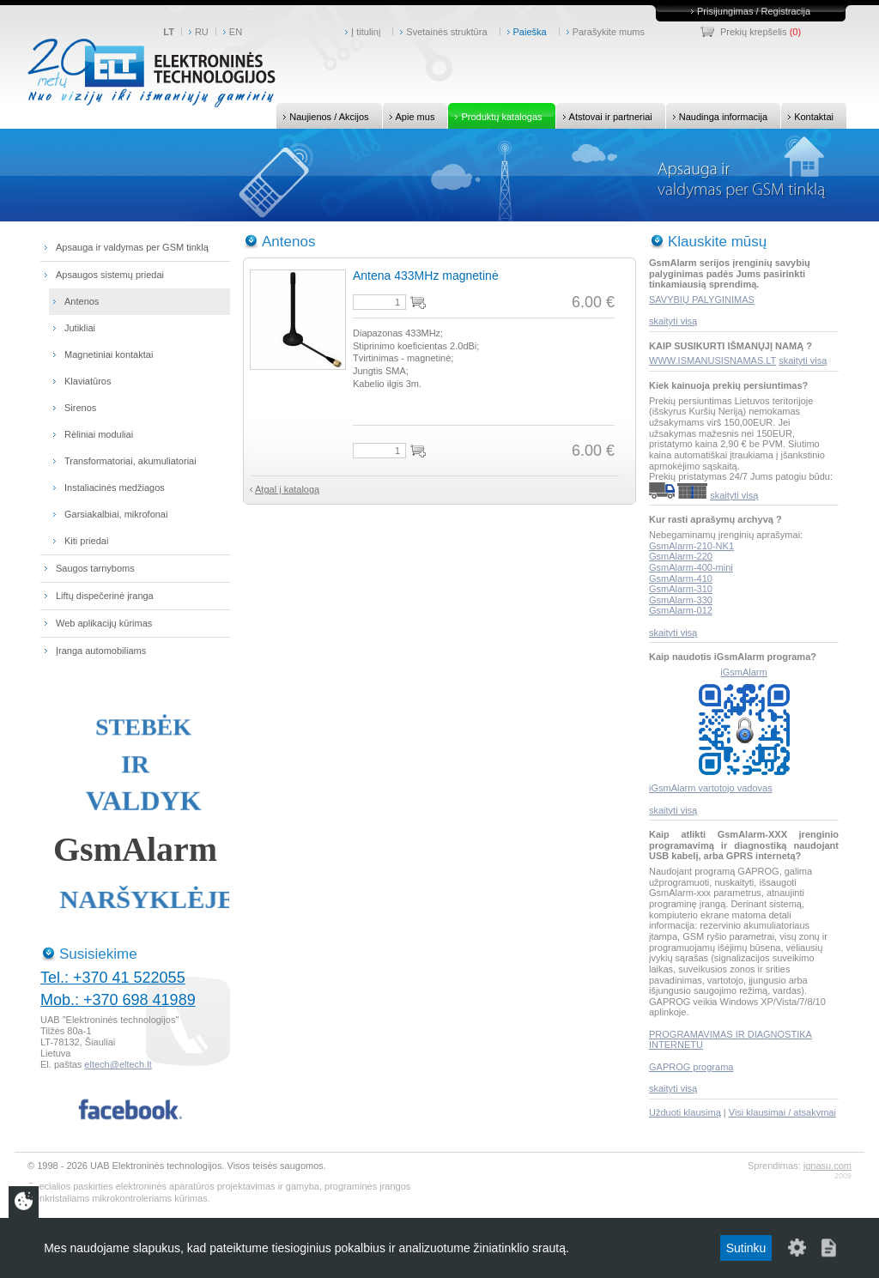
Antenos (81, 301)
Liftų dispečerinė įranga (105, 596)
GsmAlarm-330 (680, 600)
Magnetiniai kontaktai (108, 354)
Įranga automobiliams (101, 650)
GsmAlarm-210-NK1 (691, 546)
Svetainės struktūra (446, 32)
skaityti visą (673, 321)
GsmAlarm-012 (680, 610)
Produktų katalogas (495, 116)
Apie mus (409, 116)
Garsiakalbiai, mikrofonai (115, 514)
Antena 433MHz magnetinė (426, 275)
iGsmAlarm (743, 672)
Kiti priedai (86, 541)
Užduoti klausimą (685, 1112)
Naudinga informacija (716, 116)
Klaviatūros (87, 381)
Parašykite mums (609, 32)
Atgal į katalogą (287, 489)
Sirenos (80, 408)
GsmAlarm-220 (680, 556)
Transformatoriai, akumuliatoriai (130, 461)
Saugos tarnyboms (95, 568)
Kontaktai (807, 116)
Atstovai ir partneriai (604, 116)
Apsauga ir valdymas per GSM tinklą (132, 247)
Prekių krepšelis (753, 32)
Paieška (530, 32)
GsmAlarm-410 (680, 578)
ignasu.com (827, 1165)
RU (202, 32)
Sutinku (746, 1248)
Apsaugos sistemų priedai (110, 275)
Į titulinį (365, 32)
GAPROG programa (691, 1067)
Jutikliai (79, 328)
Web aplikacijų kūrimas (104, 623)
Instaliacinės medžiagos (114, 487)
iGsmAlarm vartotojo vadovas (711, 788)
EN (235, 32)
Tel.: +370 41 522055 (112, 977)
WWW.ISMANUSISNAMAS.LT (712, 360)
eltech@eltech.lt (117, 1064)
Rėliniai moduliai (98, 434)
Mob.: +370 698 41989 (118, 999)
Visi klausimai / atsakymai (782, 1112)
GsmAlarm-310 (680, 589)
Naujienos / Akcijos (322, 116)
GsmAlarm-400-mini (691, 567)
